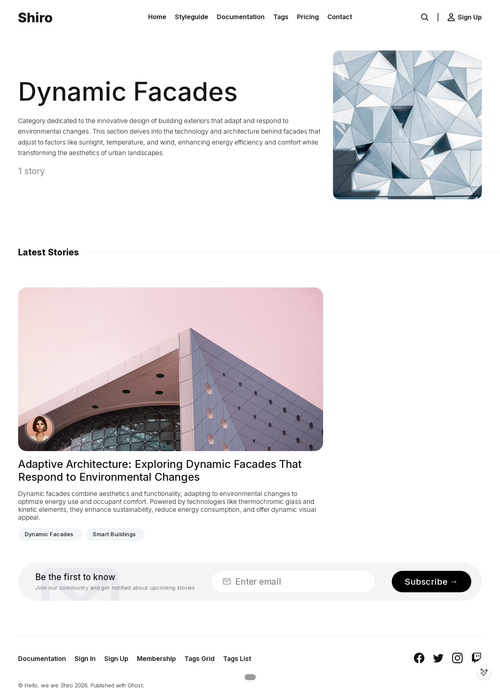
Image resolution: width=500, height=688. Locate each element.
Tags (280, 17)
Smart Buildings (114, 534)
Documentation (241, 17)
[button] (424, 17)
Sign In (85, 659)
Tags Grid (199, 659)
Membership (156, 659)
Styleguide (191, 17)
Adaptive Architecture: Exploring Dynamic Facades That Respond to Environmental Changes (160, 470)
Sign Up (116, 659)
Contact (339, 17)
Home (157, 17)
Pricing (308, 17)
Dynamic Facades (49, 534)
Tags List (237, 659)
